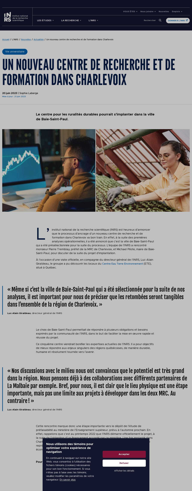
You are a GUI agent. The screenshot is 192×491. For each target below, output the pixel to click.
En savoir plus (85, 476)
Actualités (39, 40)
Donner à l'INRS (176, 20)
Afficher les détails (155, 478)
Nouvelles (164, 12)
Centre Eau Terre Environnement (123, 263)
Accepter (155, 461)
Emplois (176, 12)
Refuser (155, 470)
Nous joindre (146, 12)
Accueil (6, 40)
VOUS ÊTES (129, 12)
